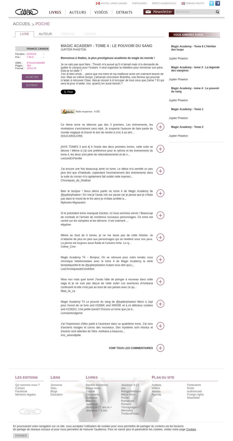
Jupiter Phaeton (178, 58)
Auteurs (156, 385)
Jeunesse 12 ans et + (99, 407)
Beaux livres (93, 388)
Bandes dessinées (97, 385)
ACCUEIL (22, 24)
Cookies (191, 429)
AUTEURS (77, 12)
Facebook (217, 4)
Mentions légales (25, 394)
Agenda (156, 394)
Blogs (54, 391)
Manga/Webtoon (131, 391)
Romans (126, 404)
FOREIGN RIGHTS (195, 3)
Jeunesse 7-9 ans (96, 410)
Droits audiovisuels (194, 390)
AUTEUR (45, 34)
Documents (93, 394)
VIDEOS (90, 34)
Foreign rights (195, 394)
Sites (54, 388)
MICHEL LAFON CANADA (114, 3)
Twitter (211, 4)
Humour (91, 401)
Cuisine (90, 391)
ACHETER (31, 77)
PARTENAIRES (139, 3)
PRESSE (67, 34)
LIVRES (55, 12)
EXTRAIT (32, 85)
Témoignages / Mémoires (130, 409)
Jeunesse (56, 385)
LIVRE (24, 34)
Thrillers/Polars (130, 413)
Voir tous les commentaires (131, 348)
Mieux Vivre (128, 394)
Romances (127, 401)
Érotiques (91, 397)
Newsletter (162, 11)
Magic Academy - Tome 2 (187, 127)
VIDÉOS (101, 12)
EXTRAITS (124, 12)
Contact (20, 388)
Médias (156, 391)
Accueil (26, 12)
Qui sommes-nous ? (27, 385)
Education (57, 394)
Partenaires (194, 385)
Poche (125, 397)
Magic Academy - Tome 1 (187, 109)
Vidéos (156, 388)
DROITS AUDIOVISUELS (164, 3)
